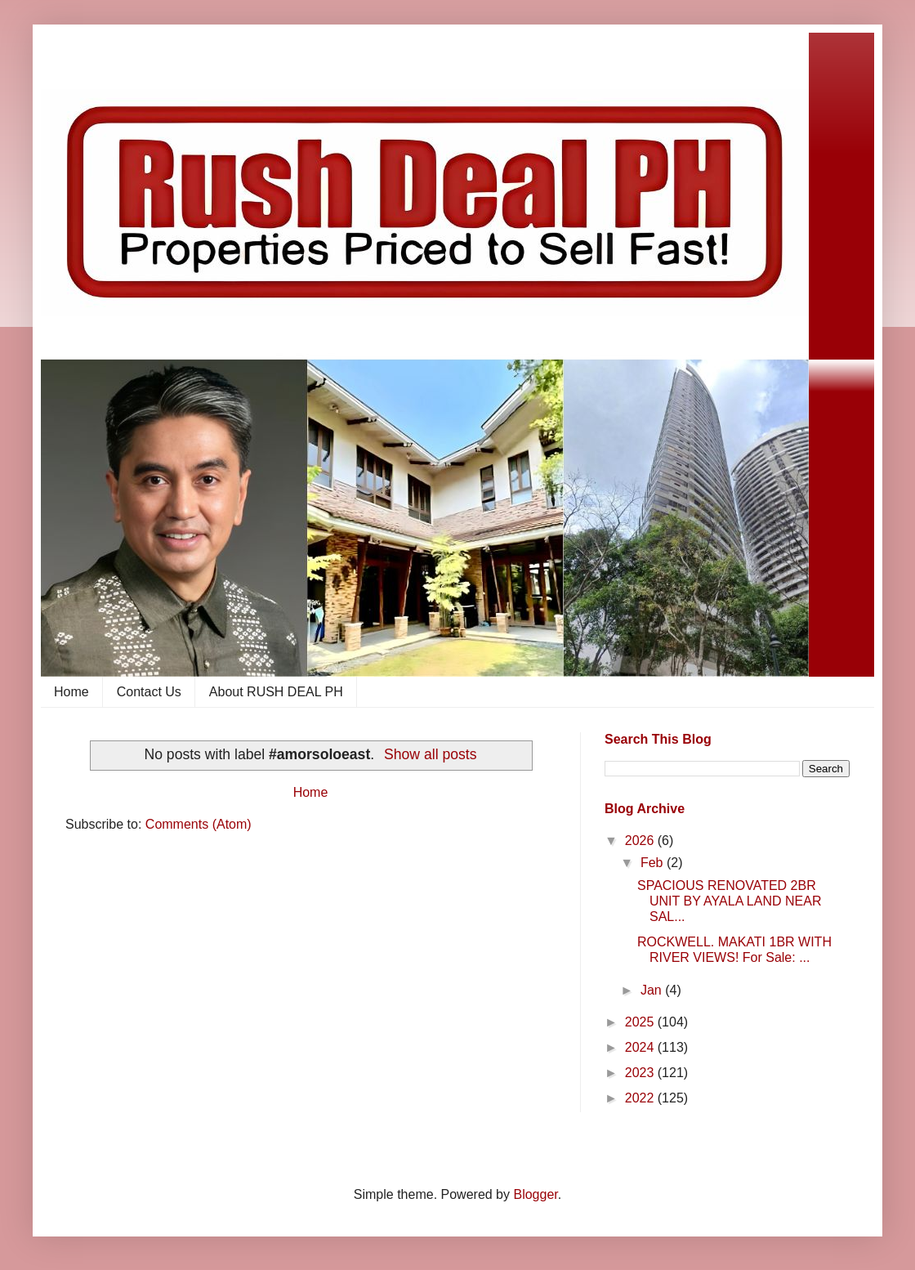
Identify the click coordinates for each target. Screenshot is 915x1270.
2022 (641, 1098)
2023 (641, 1073)
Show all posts (430, 754)
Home (71, 692)
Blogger (535, 1194)
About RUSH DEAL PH (276, 692)
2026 (641, 840)
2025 (641, 1022)
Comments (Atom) (198, 824)
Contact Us (149, 692)
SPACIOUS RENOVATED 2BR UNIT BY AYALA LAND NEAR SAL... (729, 901)
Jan (652, 990)
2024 (641, 1047)
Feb (653, 863)
